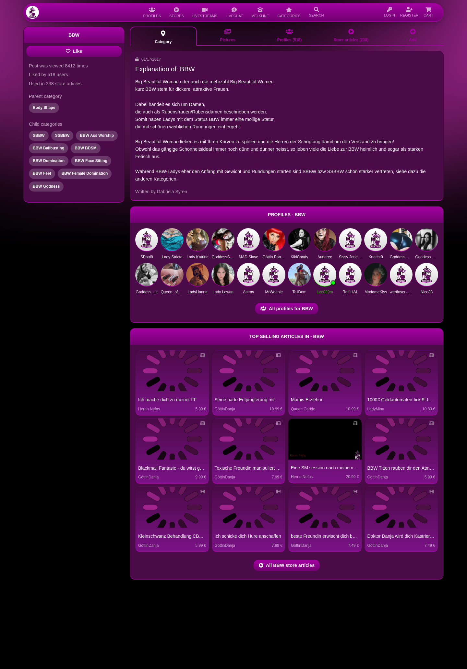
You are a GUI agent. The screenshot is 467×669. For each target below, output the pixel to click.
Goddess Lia (147, 292)
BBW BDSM (85, 148)
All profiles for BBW (286, 308)
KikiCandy (299, 257)
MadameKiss (376, 292)
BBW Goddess (46, 186)
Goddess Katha (403, 257)
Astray (248, 292)
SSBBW (62, 135)
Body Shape (44, 107)
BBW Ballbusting (48, 148)
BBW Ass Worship (97, 135)
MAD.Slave (248, 257)
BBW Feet (42, 173)
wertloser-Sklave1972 (408, 292)
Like (74, 51)
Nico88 (427, 292)
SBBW (39, 135)
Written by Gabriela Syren (161, 191)
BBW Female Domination (85, 173)
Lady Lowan (223, 292)
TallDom (299, 292)
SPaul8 (146, 257)
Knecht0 (376, 257)
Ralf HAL (350, 292)
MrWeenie (273, 292)
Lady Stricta (172, 257)
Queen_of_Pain (174, 292)
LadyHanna (198, 292)
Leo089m (325, 292)
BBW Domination (49, 160)
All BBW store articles (287, 565)
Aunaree (324, 257)
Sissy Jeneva (350, 257)
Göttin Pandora (275, 257)
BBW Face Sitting (91, 160)
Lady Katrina (198, 257)
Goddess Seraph (429, 257)
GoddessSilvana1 (226, 257)
